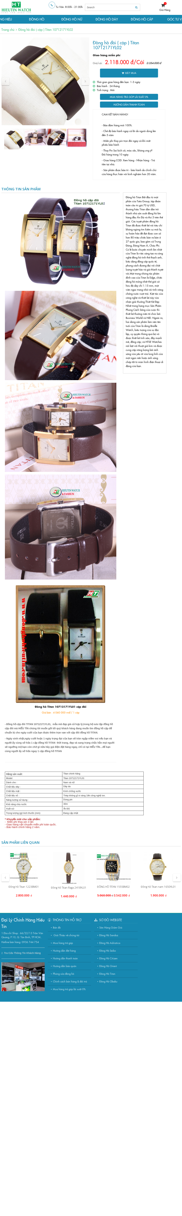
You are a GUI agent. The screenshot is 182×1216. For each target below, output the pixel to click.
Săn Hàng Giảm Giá (110, 927)
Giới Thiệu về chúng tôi (66, 935)
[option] (45, 81)
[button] (5, 81)
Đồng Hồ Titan (107, 973)
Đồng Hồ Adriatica (109, 943)
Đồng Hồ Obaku (108, 981)
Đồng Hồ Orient (108, 966)
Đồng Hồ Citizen (108, 958)
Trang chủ (7, 29)
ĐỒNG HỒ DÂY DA (107, 20)
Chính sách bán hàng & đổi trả (70, 981)
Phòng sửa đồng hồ (63, 973)
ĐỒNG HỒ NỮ (71, 19)
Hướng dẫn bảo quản (64, 966)
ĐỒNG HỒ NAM (36, 20)
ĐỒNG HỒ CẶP (142, 19)
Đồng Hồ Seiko (107, 950)
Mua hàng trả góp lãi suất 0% (129, 97)
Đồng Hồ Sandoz (108, 935)
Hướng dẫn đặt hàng (64, 950)
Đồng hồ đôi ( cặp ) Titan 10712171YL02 (45, 29)
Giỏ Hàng (164, 10)
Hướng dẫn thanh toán (129, 104)
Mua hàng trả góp (63, 943)
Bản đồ (57, 927)
